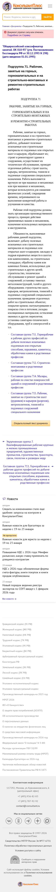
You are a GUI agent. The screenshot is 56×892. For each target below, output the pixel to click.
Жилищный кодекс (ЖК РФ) (16, 629)
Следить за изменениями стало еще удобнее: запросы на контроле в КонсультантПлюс (23, 512)
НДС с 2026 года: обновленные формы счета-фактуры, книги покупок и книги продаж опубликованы (25, 572)
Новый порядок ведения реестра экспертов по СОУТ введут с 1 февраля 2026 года (25, 588)
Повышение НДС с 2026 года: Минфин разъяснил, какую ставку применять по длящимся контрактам (25, 555)
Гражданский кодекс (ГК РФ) (17, 623)
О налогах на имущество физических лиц (24, 726)
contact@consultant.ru (28, 805)
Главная (5, 26)
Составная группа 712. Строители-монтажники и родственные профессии (30, 366)
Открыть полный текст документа (31, 423)
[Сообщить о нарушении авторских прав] (28, 860)
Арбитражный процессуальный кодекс (22, 656)
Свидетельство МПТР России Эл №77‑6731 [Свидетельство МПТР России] (28, 840)
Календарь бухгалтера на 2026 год (20, 759)
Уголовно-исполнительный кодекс (20, 683)
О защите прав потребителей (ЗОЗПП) (22, 710)
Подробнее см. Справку (18, 35)
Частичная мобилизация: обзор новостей (24, 764)
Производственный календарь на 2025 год (25, 694)
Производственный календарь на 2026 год (25, 737)
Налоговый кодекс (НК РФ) (16, 634)
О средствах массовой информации (21, 732)
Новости (12, 499)
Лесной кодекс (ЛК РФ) (14, 672)
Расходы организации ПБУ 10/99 (19, 748)
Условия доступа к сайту (28, 850)
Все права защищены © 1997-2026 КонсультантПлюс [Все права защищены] (28, 835)
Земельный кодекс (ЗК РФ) (16, 667)
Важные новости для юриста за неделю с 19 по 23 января (26, 541)
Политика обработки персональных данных (28, 845)
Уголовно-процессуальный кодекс (20, 688)
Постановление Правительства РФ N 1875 (24, 769)
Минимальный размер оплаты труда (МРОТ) (25, 753)
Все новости (8, 598)
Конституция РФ (10, 661)
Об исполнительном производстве (20, 715)
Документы (16, 26)
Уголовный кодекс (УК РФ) (16, 645)
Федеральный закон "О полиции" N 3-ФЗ (23, 742)
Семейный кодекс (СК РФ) (15, 678)
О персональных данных (15, 721)
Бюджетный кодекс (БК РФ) (16, 650)
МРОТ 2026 (8, 699)
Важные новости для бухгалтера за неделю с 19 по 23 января (23, 527)
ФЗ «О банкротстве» (13, 705)
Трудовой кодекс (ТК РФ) (15, 640)
